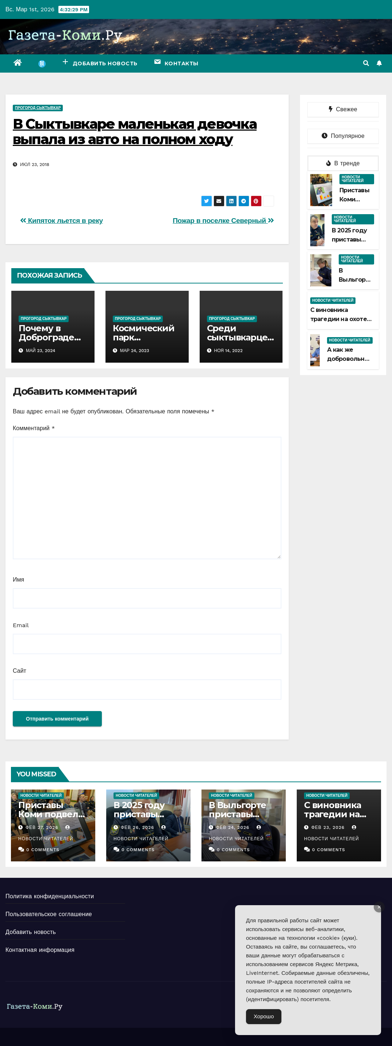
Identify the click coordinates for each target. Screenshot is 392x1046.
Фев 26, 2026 (137, 827)
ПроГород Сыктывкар (38, 108)
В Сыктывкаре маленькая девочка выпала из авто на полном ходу (135, 131)
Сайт (19, 670)
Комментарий (34, 428)
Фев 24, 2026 (232, 827)
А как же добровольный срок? (350, 358)
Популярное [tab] (343, 135)
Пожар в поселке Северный (223, 220)
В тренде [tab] (343, 163)
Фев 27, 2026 (42, 827)
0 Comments (42, 849)
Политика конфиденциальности (49, 896)
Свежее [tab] (343, 109)
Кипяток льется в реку (61, 220)
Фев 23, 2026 (328, 827)
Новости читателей (353, 179)
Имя (18, 579)
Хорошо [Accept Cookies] (264, 1016)
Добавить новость (30, 932)
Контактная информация (39, 949)
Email (21, 625)
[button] (366, 63)
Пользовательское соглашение (48, 914)
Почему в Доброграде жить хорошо (49, 337)
